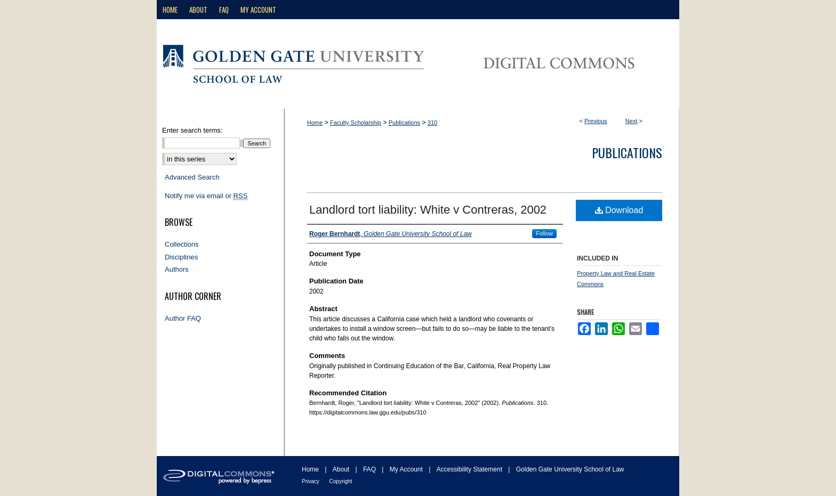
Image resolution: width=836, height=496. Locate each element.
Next (631, 121)
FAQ (370, 469)
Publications (404, 122)
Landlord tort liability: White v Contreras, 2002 (427, 209)
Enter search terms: (192, 130)
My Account (407, 469)
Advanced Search (192, 177)
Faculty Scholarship (355, 122)
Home (315, 122)
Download (619, 210)
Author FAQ (183, 318)
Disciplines (181, 257)
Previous (595, 121)
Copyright (340, 481)
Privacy (311, 481)
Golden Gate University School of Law (570, 469)
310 (432, 122)
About (342, 469)
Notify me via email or (206, 196)
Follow (544, 233)
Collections (182, 244)
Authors (177, 269)
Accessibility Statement (470, 469)
